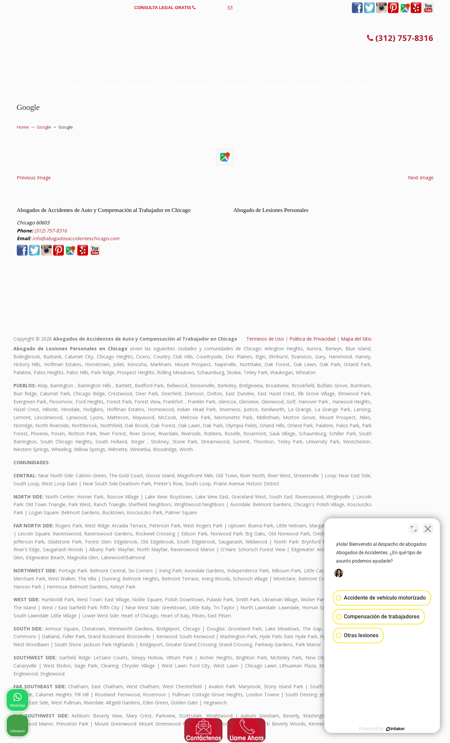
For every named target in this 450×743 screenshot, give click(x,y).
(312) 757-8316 (212, 7)
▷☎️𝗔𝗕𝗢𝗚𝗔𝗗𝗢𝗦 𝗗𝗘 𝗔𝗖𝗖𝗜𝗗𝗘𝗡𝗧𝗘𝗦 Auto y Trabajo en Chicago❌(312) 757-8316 (225, 38)
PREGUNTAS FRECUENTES (47, 7)
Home (23, 127)
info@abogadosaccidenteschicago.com (275, 7)
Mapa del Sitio (356, 339)
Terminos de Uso (265, 339)
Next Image (421, 177)
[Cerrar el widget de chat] (427, 528)
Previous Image (34, 177)
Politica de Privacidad (312, 339)
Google (44, 127)
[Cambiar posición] (413, 528)
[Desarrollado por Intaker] (393, 729)
